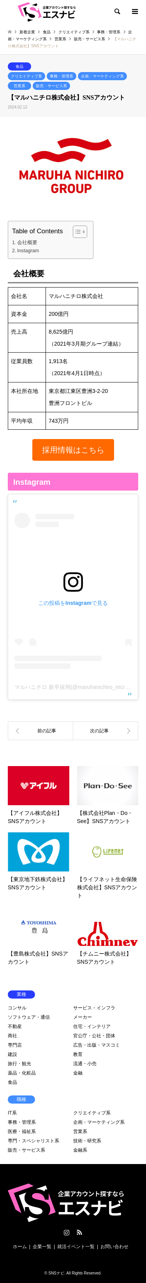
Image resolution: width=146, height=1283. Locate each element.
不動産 (15, 1026)
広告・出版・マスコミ (96, 1045)
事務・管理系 (61, 76)
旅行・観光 (19, 1063)
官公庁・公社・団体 (94, 1035)
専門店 (15, 1045)
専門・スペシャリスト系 (33, 1141)
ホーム (20, 1246)
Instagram (28, 250)
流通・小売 (85, 1063)
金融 (78, 1073)
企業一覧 (42, 1246)
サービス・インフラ (94, 1008)
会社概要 (27, 242)
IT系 (12, 1113)
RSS (79, 1232)
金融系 (80, 1150)
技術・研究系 (87, 1141)
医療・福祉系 (22, 1131)
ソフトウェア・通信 (29, 1017)
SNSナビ (56, 1273)
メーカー (82, 1017)
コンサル (17, 1008)
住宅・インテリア (92, 1026)
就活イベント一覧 (76, 1246)
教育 (78, 1054)
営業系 (19, 86)
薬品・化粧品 (22, 1073)
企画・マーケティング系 (102, 76)
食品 (19, 66)
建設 (12, 1054)
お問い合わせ (114, 1246)
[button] (73, 450)
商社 (12, 1035)
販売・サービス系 (51, 86)
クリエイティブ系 (26, 76)
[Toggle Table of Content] (76, 231)
